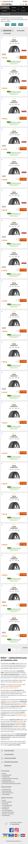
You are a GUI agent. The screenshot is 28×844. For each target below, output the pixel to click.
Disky (23, 7)
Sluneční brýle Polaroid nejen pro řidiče (11, 783)
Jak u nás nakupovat (7, 810)
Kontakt (25, 1)
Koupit (23, 57)
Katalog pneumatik (6, 775)
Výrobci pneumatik (6, 780)
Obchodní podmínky (7, 802)
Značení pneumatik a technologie (10, 778)
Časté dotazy (5, 803)
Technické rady (5, 776)
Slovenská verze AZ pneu (8, 812)
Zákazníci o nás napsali (7, 813)
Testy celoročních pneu (7, 792)
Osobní (7, 24)
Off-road (14, 24)
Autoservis (23, 10)
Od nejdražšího (7, 33)
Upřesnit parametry (5, 14)
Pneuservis (14, 10)
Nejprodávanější (7, 30)
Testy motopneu (6, 794)
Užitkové (20, 24)
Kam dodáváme (6, 815)
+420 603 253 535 (7, 1)
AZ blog (4, 773)
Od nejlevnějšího (21, 30)
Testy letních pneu (6, 789)
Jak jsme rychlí (5, 807)
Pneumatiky (4, 7)
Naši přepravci (5, 808)
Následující (25, 647)
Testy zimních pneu (6, 791)
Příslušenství (4, 10)
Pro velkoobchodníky (7, 805)
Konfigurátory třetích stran (8, 782)
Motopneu (14, 7)
